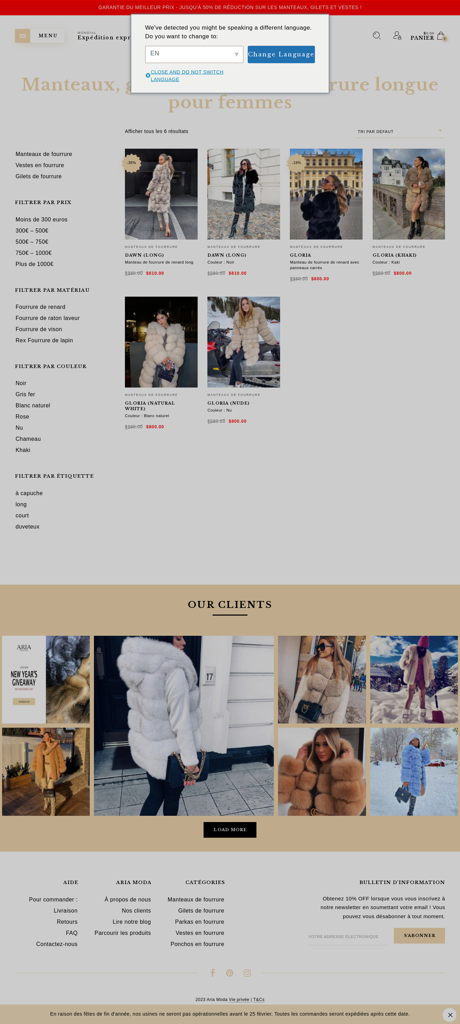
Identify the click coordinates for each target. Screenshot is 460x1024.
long (21, 504)
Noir (21, 383)
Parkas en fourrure (199, 922)
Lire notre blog (132, 922)
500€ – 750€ (32, 242)
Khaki (23, 450)
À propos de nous (127, 899)
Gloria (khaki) (395, 255)
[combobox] (400, 131)
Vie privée (239, 999)
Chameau (28, 439)
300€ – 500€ (32, 231)
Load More (230, 829)
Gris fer (25, 394)
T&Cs (258, 999)
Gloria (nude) (228, 403)
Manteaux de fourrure (151, 247)
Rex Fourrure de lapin (44, 340)
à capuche (29, 493)
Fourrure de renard (40, 307)
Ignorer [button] (450, 1015)
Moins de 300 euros (42, 219)
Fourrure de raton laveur (48, 318)
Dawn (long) (144, 255)
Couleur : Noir (220, 262)
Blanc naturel (33, 405)
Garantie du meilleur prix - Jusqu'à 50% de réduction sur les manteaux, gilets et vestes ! (230, 7)
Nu (19, 428)
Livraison (66, 911)
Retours (67, 922)
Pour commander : (53, 899)
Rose (22, 417)
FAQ (72, 933)
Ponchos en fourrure (197, 944)
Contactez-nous (57, 944)
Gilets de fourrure (201, 911)
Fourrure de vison (39, 329)
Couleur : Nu (219, 410)
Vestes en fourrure (200, 933)
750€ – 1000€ (34, 253)
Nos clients (136, 911)
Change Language (281, 54)
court (22, 515)
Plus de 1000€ (35, 264)
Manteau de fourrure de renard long (159, 262)
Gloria (300, 255)
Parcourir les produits (123, 933)
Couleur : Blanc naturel (147, 416)
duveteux (28, 527)
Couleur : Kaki (386, 262)
